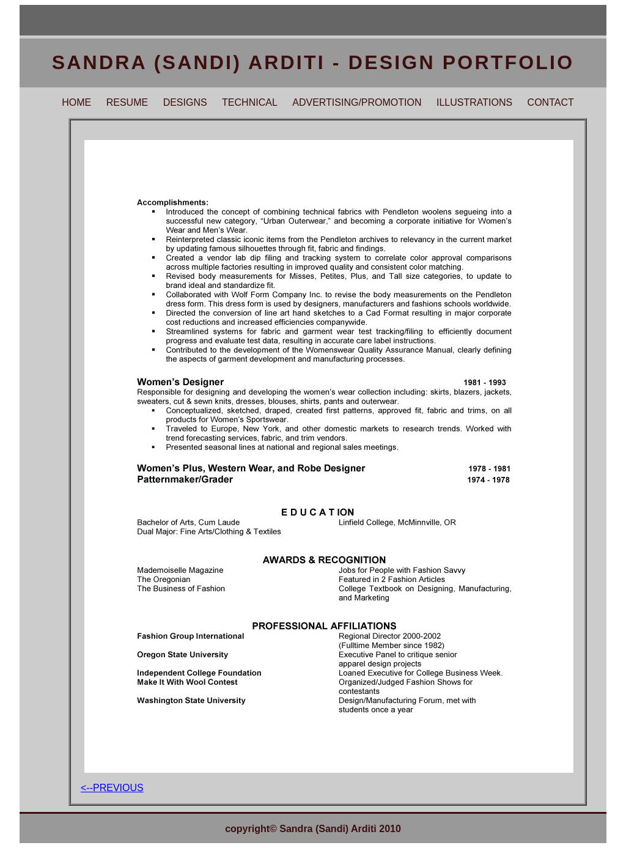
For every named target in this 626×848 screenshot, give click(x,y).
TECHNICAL (250, 102)
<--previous (112, 788)
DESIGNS (185, 102)
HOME (76, 102)
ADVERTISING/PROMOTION (356, 102)
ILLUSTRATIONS (474, 102)
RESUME (127, 102)
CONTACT (551, 102)
